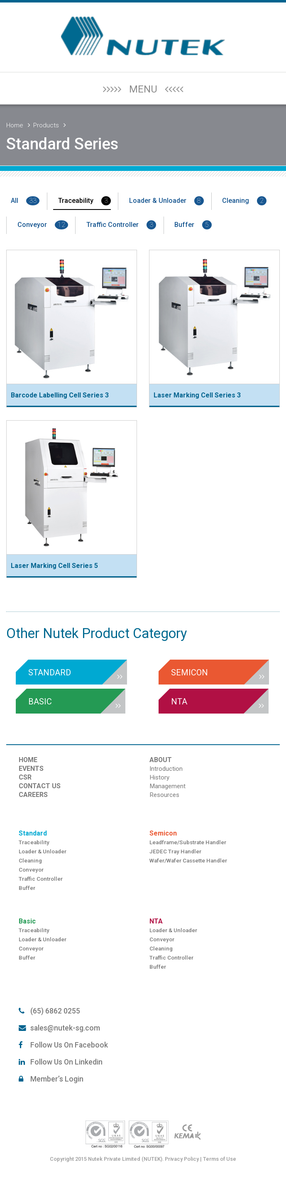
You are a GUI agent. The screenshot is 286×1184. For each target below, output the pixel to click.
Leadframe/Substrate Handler (187, 842)
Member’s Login (56, 1079)
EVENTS (31, 768)
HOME (28, 760)
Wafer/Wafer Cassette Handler (188, 861)
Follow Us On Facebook (69, 1045)
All (25, 200)
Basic (27, 921)
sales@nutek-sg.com (65, 1028)
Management (167, 786)
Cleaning (244, 200)
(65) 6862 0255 (55, 1011)
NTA (156, 921)
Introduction (166, 768)
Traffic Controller (121, 224)
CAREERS (33, 795)
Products (46, 125)
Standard (33, 833)
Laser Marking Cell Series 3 (197, 395)
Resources (164, 795)
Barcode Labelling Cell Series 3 (60, 395)
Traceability (84, 200)
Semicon (163, 833)
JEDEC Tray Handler (175, 851)
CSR (25, 777)
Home (14, 125)
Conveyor (42, 224)
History (159, 777)
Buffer (193, 224)
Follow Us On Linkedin (66, 1062)
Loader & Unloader (166, 200)
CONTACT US (40, 786)
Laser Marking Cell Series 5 (54, 566)
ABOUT (160, 760)
